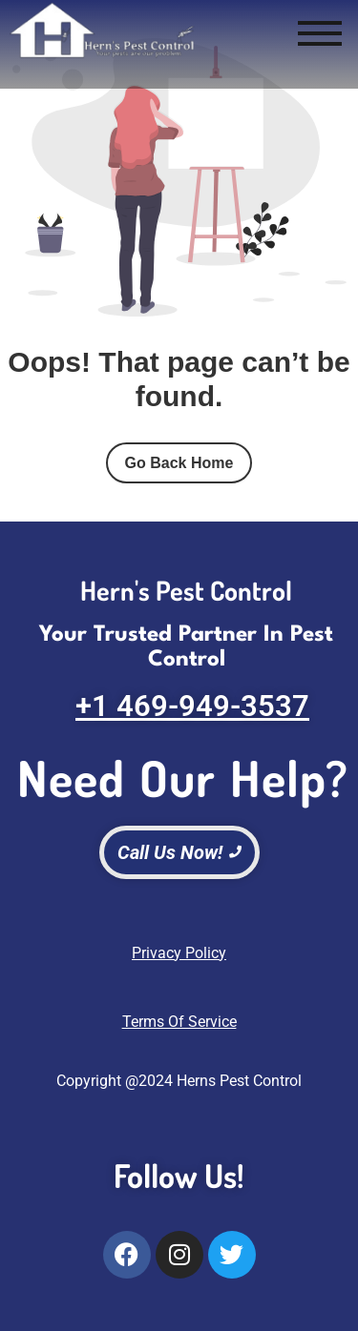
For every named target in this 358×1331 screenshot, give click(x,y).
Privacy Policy (179, 953)
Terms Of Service (179, 1022)
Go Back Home (179, 463)
